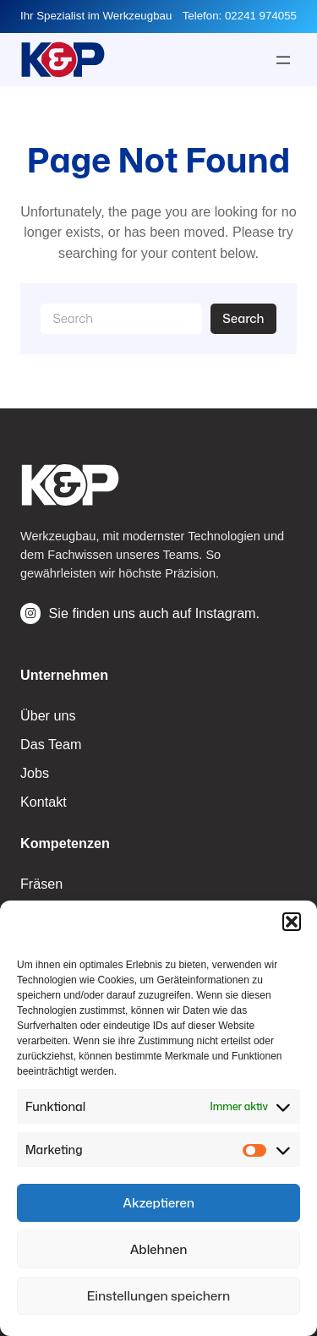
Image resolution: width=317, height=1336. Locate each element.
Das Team (50, 744)
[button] (291, 921)
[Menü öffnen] (283, 60)
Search (243, 318)
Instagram (225, 613)
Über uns (48, 715)
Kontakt (43, 801)
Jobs (34, 772)
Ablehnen (159, 1249)
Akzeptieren (158, 1203)
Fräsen (41, 883)
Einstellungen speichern (158, 1296)
